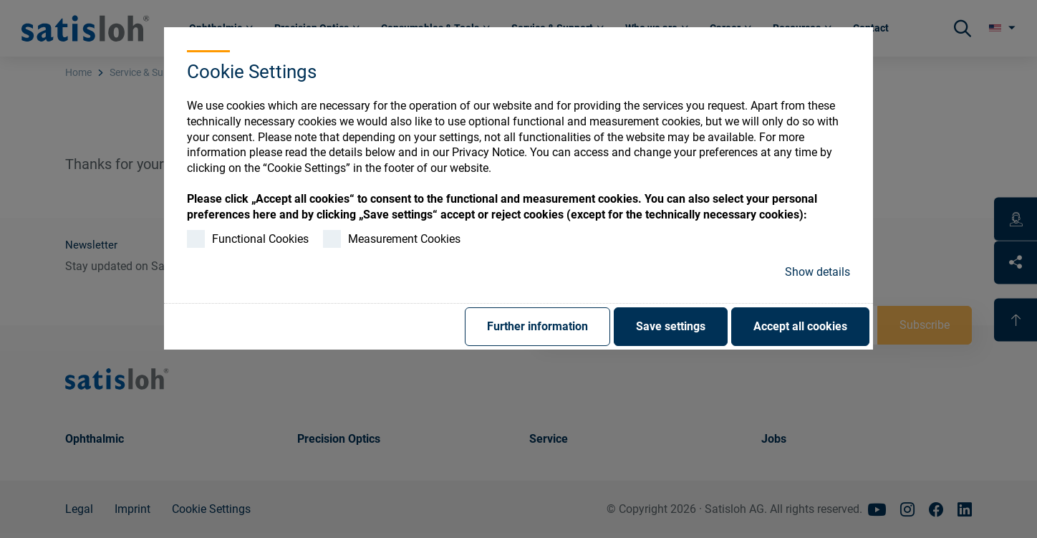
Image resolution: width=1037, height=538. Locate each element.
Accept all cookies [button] (800, 326)
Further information (537, 326)
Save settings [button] (670, 326)
